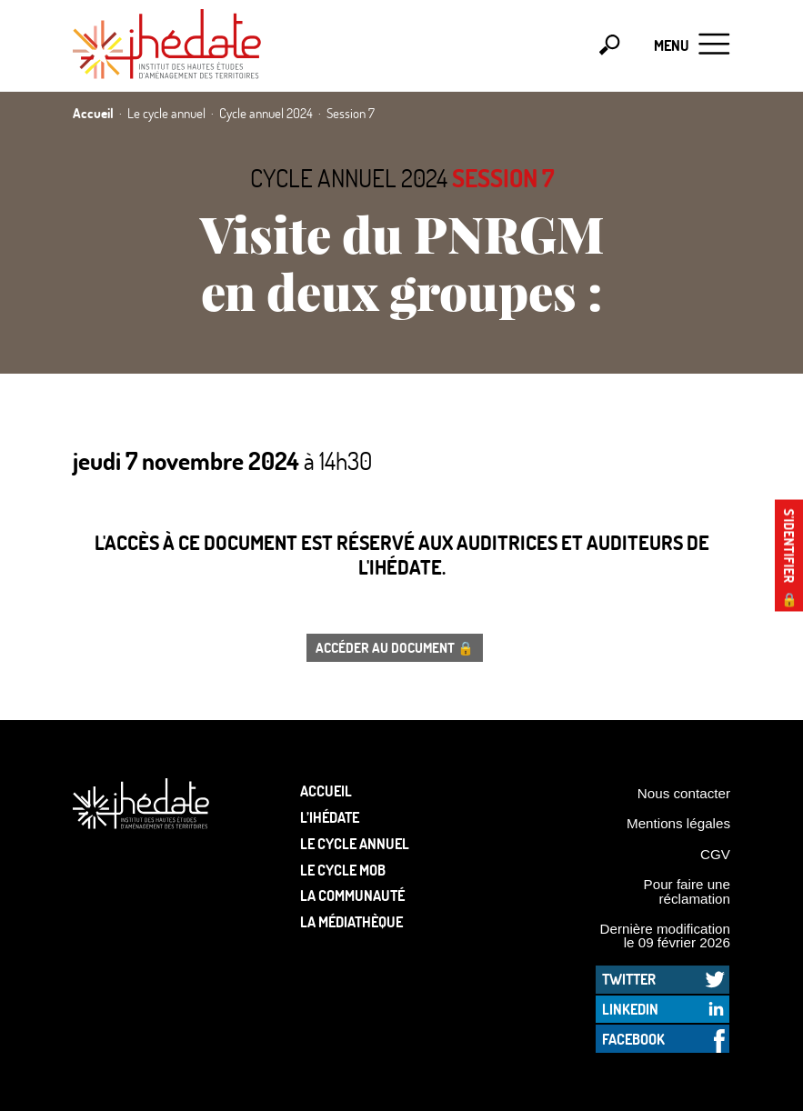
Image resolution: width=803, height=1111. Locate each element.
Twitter (629, 978)
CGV (715, 854)
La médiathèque (351, 921)
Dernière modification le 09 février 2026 (664, 935)
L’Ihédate (329, 816)
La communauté (352, 895)
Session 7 (503, 178)
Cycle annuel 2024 (348, 178)
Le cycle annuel (354, 843)
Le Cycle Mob (343, 869)
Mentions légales (678, 823)
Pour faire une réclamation (687, 891)
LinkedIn (630, 1008)
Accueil (326, 790)
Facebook (633, 1038)
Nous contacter (683, 793)
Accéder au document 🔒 (395, 647)
